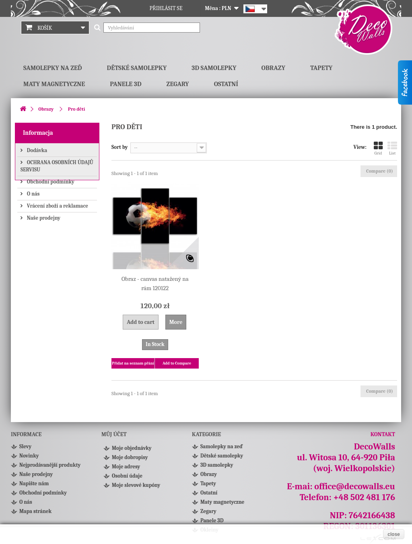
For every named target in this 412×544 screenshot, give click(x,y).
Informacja (38, 132)
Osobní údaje (127, 478)
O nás (33, 193)
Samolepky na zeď (52, 68)
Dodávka (36, 149)
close (393, 534)
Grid (378, 148)
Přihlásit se (166, 8)
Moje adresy (126, 469)
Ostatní (226, 84)
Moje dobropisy (130, 460)
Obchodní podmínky (50, 181)
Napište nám (34, 483)
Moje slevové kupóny (136, 487)
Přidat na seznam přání (133, 363)
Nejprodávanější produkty (49, 465)
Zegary (178, 84)
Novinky (29, 456)
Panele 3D (125, 84)
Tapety (321, 68)
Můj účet (114, 434)
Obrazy (273, 68)
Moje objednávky (132, 450)
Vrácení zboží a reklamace (57, 205)
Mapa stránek (35, 511)
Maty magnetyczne (54, 84)
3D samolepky (214, 68)
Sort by (119, 147)
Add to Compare (177, 363)
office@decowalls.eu (354, 486)
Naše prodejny (43, 217)
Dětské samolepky (137, 68)
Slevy (25, 446)
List (392, 148)
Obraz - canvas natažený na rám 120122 (155, 283)
